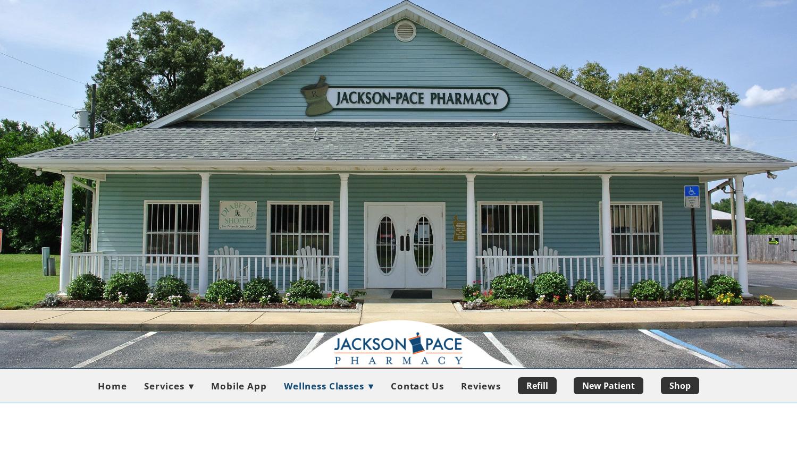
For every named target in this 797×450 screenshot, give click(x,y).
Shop (680, 385)
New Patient (608, 385)
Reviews (481, 386)
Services (169, 386)
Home (112, 386)
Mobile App (239, 386)
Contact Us (417, 386)
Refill (537, 385)
